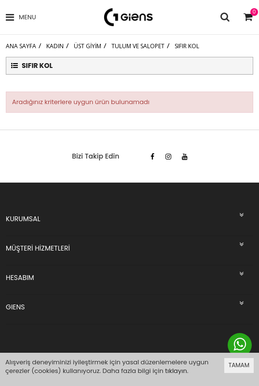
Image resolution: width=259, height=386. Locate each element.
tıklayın (176, 370)
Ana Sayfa (21, 46)
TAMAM (239, 365)
